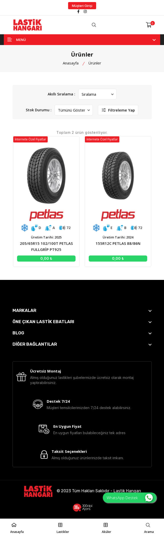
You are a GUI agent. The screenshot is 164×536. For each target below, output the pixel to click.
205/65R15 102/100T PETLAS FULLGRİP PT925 (47, 245)
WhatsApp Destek (130, 497)
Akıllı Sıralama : (61, 94)
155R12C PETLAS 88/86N (117, 242)
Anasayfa (71, 62)
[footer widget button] (82, 310)
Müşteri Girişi (82, 6)
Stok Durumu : (39, 109)
